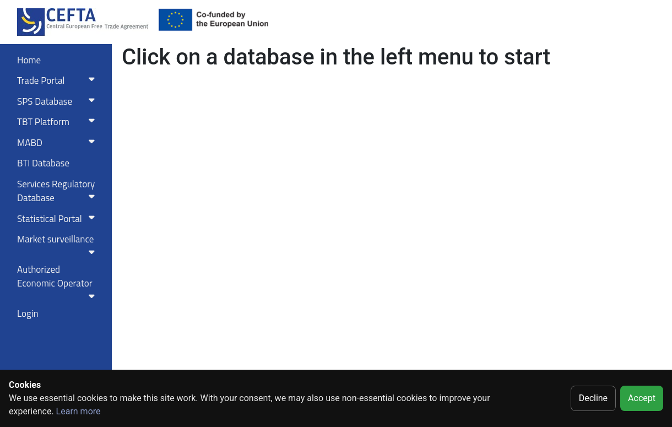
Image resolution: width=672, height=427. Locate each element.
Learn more (78, 411)
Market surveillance (58, 244)
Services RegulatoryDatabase (58, 191)
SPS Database (58, 101)
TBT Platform (58, 122)
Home (29, 60)
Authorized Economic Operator (58, 281)
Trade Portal (58, 80)
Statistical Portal (58, 219)
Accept (641, 398)
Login (28, 313)
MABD (58, 143)
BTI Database (43, 163)
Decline (593, 398)
